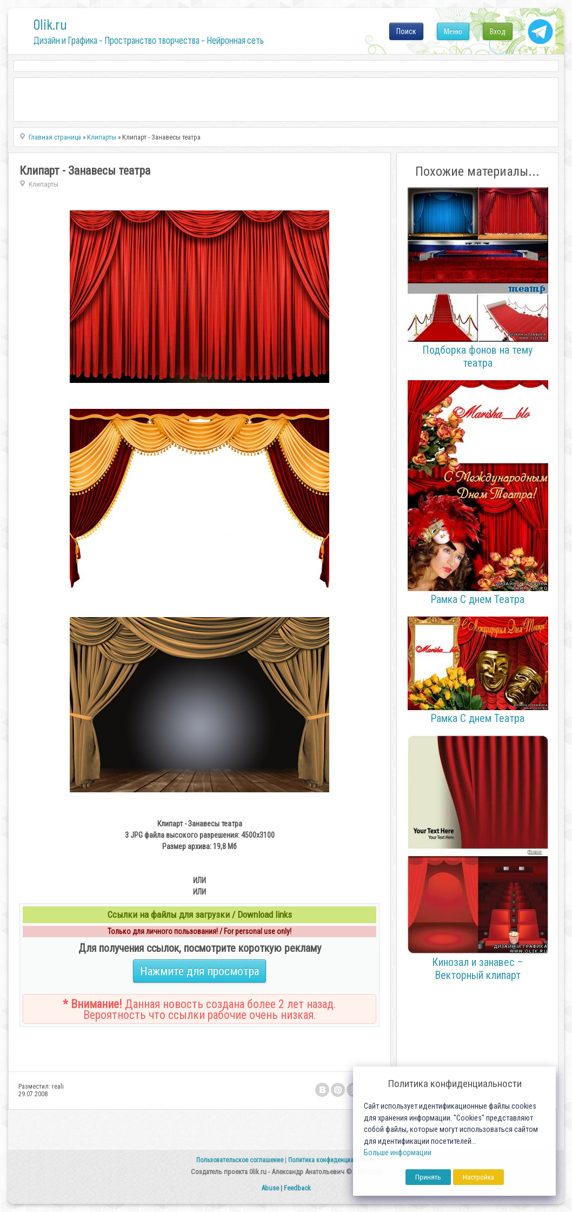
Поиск (406, 31)
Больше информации (397, 1152)
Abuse (270, 1188)
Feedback (297, 1188)
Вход (498, 31)
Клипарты (43, 184)
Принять (428, 1177)
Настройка (478, 1177)
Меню (453, 31)
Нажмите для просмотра (199, 971)
